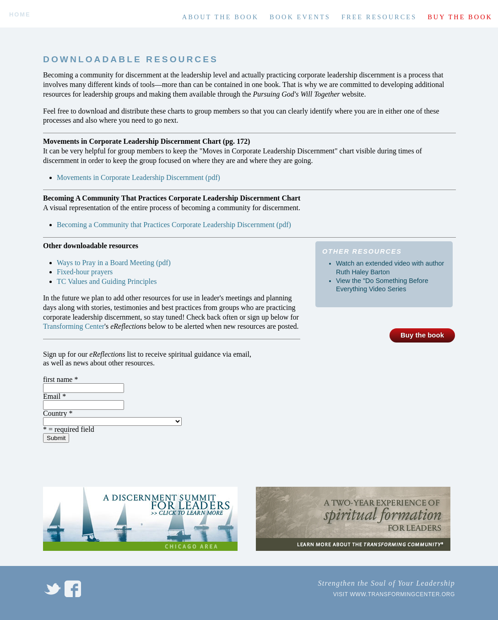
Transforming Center (73, 326)
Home (20, 15)
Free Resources (379, 17)
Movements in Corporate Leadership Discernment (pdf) (138, 177)
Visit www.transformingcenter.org (394, 594)
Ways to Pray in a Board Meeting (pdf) (114, 262)
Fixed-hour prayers (85, 272)
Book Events (300, 17)
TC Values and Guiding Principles (107, 281)
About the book (220, 17)
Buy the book (460, 17)
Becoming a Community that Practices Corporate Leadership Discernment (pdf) (174, 224)
